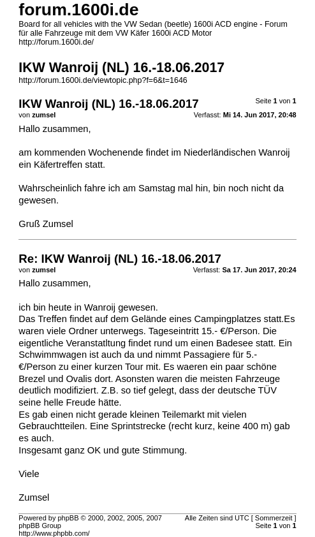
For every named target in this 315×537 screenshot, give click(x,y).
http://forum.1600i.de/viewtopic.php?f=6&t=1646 (102, 80)
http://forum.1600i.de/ (56, 42)
